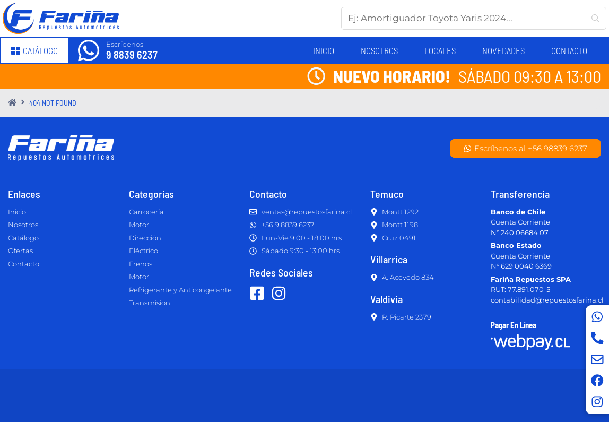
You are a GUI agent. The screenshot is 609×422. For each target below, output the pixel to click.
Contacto (569, 50)
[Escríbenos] (88, 50)
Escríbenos (124, 44)
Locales (440, 50)
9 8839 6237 (132, 54)
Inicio (323, 50)
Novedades (503, 50)
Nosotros (379, 50)
